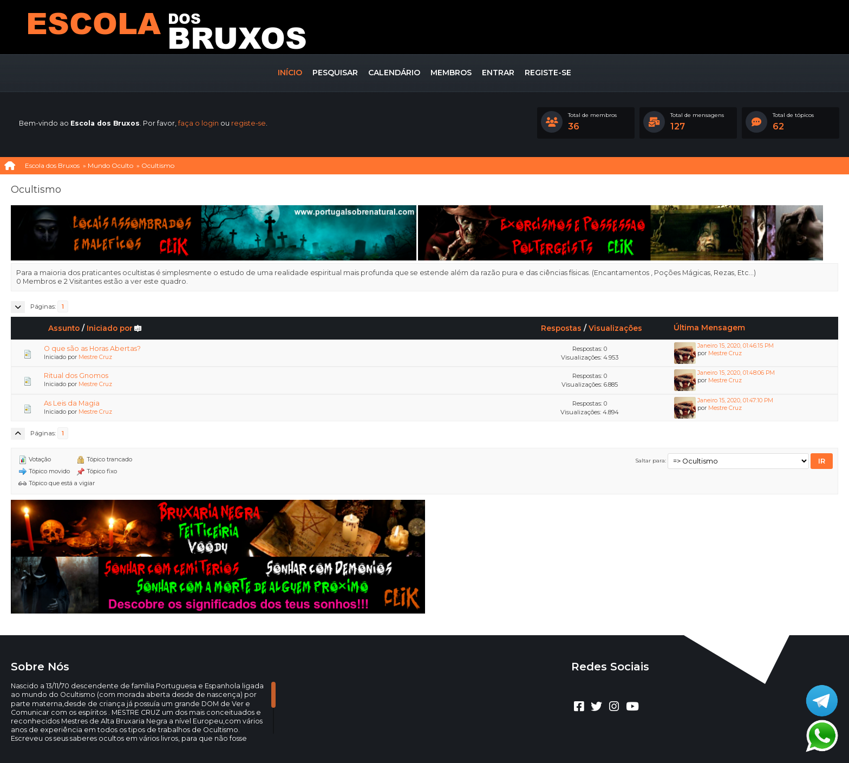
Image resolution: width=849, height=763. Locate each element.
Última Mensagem (709, 327)
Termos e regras (437, 739)
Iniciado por (114, 328)
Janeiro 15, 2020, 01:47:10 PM (735, 400)
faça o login (198, 123)
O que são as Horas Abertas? (92, 348)
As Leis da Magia (72, 403)
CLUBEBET (411, 730)
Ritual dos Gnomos (76, 375)
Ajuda (394, 739)
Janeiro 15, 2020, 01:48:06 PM (736, 372)
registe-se (248, 123)
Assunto (64, 328)
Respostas (561, 328)
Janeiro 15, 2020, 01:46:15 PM (735, 345)
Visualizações (615, 328)
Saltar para (650, 460)
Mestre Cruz (95, 357)
